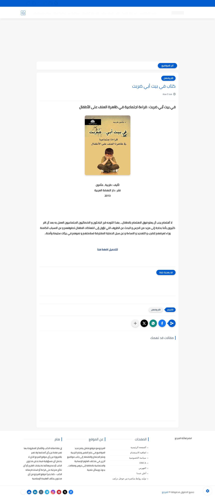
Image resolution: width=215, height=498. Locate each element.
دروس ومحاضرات (42, 12)
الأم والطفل (168, 78)
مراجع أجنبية (59, 12)
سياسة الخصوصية (137, 458)
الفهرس (142, 468)
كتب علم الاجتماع (110, 12)
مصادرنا (141, 3)
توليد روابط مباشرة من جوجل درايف (129, 478)
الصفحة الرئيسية (138, 447)
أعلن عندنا (141, 473)
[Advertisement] (107, 40)
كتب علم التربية (130, 12)
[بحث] (23, 13)
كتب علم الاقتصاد (90, 12)
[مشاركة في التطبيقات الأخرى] (135, 323)
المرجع (165, 492)
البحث (150, 3)
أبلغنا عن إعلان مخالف (124, 3)
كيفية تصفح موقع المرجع (168, 3)
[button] (162, 323)
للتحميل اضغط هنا (107, 249)
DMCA (142, 463)
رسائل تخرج (73, 12)
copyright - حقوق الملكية (99, 3)
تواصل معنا (188, 3)
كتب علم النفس (148, 12)
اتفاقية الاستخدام (138, 452)
